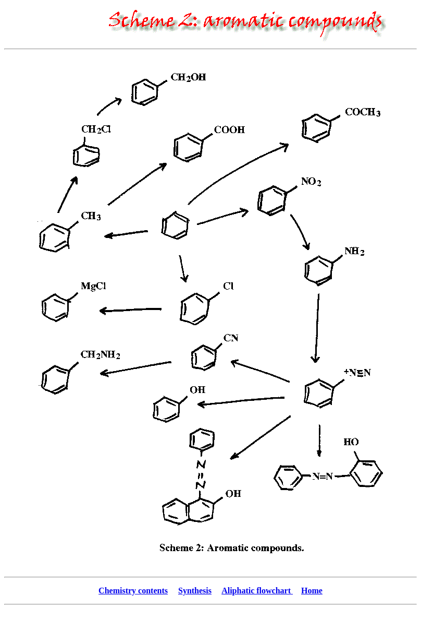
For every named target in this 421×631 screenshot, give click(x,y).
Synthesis (195, 590)
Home (312, 590)
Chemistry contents (133, 590)
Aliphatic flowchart (257, 590)
